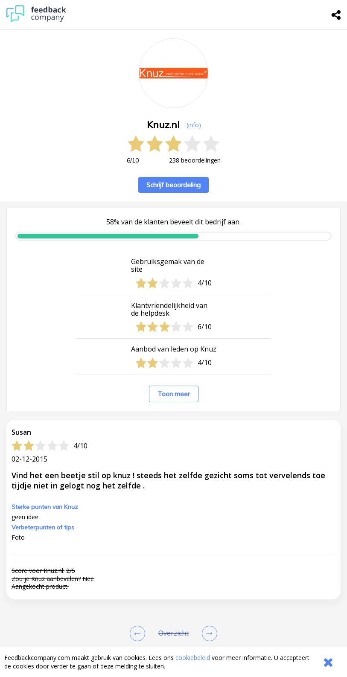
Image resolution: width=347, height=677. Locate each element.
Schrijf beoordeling (173, 185)
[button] (173, 627)
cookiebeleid (192, 658)
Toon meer (173, 394)
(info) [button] (194, 125)
